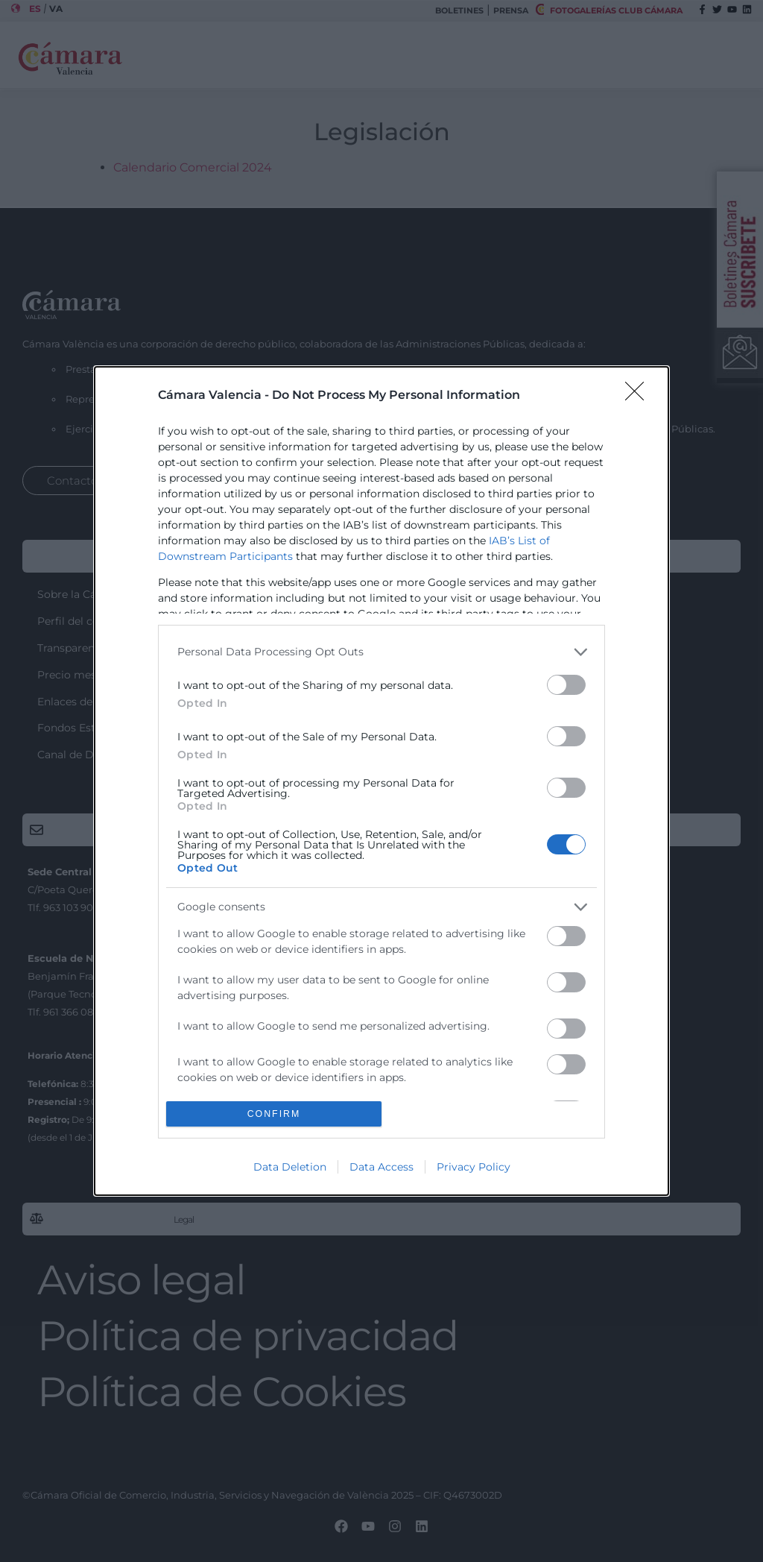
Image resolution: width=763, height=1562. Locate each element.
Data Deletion (289, 1167)
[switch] (566, 685)
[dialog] (381, 781)
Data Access (381, 1167)
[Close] (639, 396)
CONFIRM (274, 1114)
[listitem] (381, 652)
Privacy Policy (473, 1167)
